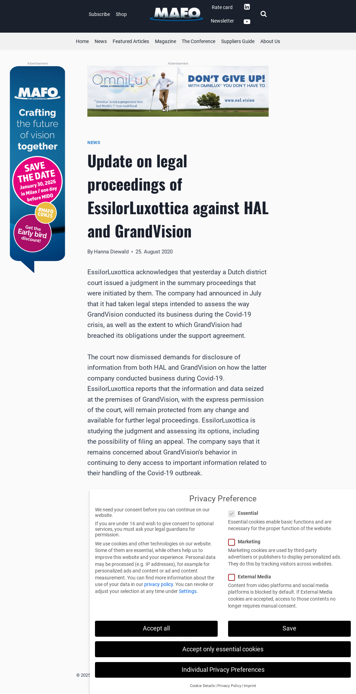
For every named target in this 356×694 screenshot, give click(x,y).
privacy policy (158, 584)
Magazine (165, 41)
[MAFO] (176, 14)
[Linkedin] (246, 6)
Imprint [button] (250, 686)
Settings (188, 591)
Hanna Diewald (111, 252)
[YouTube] (246, 21)
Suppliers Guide (237, 41)
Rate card (222, 7)
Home (82, 41)
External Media (252, 576)
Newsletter (222, 21)
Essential (245, 513)
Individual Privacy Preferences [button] (223, 669)
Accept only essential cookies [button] (222, 649)
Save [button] (289, 628)
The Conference (198, 41)
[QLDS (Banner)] (178, 91)
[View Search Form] (263, 14)
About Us (270, 41)
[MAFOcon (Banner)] (37, 170)
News (101, 41)
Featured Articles (131, 41)
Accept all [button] (156, 628)
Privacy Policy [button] (229, 686)
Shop (121, 14)
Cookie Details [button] (202, 686)
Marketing (246, 541)
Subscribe (99, 14)
